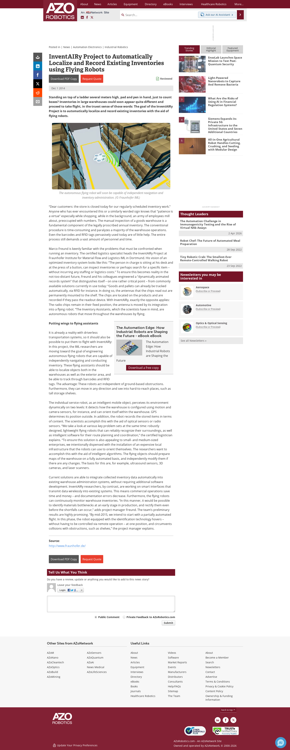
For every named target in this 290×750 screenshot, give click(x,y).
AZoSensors (94, 652)
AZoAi (90, 662)
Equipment (137, 667)
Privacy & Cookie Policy (219, 686)
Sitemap (173, 691)
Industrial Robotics (116, 47)
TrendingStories (189, 49)
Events (172, 667)
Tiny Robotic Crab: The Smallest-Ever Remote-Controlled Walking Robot (206, 258)
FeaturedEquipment (233, 49)
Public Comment (108, 617)
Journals (136, 691)
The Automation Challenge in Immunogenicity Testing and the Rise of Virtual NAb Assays (208, 224)
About (134, 652)
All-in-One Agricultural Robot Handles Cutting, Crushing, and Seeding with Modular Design (224, 144)
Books (134, 686)
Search (209, 662)
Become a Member (217, 657)
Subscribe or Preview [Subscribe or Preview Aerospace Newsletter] (208, 291)
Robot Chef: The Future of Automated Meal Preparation (210, 242)
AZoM (50, 652)
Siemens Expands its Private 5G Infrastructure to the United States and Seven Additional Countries (225, 125)
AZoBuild (52, 672)
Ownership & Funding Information (219, 697)
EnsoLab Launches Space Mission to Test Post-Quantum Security (225, 61)
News (66, 47)
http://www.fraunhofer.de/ (67, 546)
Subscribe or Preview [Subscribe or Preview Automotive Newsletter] (208, 309)
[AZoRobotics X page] (91, 18)
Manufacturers (177, 672)
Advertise (211, 676)
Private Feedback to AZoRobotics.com (151, 617)
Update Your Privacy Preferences (75, 745)
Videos (172, 652)
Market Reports (177, 662)
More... (239, 4)
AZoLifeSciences (97, 672)
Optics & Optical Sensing (211, 323)
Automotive (203, 305)
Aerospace (202, 287)
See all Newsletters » (193, 340)
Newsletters (212, 667)
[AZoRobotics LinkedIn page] (82, 18)
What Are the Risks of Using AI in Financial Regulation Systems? (223, 101)
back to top (228, 709)
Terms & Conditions (217, 681)
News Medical (95, 667)
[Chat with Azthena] (280, 742)
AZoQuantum (95, 657)
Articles (135, 662)
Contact (210, 672)
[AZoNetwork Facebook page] (87, 18)
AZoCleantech (55, 662)
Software (173, 657)
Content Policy (214, 691)
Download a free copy (143, 368)
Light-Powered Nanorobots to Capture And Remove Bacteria (224, 81)
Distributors (175, 676)
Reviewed (166, 78)
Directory (136, 676)
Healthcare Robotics (143, 696)
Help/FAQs (174, 686)
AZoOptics (53, 667)
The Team (174, 696)
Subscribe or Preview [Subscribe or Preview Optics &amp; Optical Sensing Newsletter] (208, 327)
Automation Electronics (87, 47)
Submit (168, 623)
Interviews (137, 672)
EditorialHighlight (211, 49)
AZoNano (52, 657)
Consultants (175, 681)
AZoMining (53, 676)
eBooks (135, 681)
